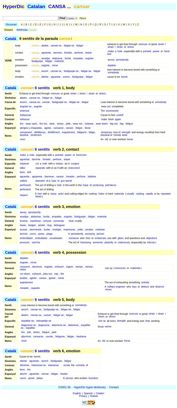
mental (117, 135)
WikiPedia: (26, 30)
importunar (69, 229)
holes (101, 193)
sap (56, 273)
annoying (90, 234)
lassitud (24, 135)
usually (130, 193)
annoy (111, 59)
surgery (75, 163)
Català (10, 38)
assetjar (45, 58)
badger (32, 225)
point (61, 193)
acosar (23, 229)
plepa (40, 378)
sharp (53, 193)
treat (71, 221)
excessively (112, 110)
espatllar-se (27, 321)
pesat (31, 378)
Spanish (88, 393)
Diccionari (11, 24)
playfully (108, 242)
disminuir (37, 266)
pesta (41, 234)
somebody (113, 72)
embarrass (100, 238)
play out (47, 273)
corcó (33, 234)
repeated (166, 193)
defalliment (54, 132)
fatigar (79, 45)
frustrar (24, 221)
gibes (121, 238)
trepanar (24, 163)
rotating (140, 193)
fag (121, 123)
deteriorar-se (59, 325)
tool (40, 193)
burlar (68, 58)
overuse (142, 44)
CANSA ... (59, 6)
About (82, 18)
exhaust (36, 273)
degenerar (43, 325)
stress (130, 47)
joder (80, 229)
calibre (23, 180)
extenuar (24, 110)
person (100, 234)
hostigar (56, 229)
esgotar (89, 58)
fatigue (129, 123)
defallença (39, 132)
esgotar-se (25, 106)
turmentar (58, 221)
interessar (53, 365)
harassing (85, 242)
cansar (46, 102)
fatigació (81, 132)
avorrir (44, 71)
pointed (147, 51)
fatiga (92, 132)
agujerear (37, 176)
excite (66, 365)
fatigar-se (69, 45)
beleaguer (59, 225)
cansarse (58, 128)
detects (145, 286)
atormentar (35, 229)
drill (29, 172)
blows (38, 196)
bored (124, 76)
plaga (49, 234)
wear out (105, 106)
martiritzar (35, 221)
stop (147, 321)
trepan (59, 163)
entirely (145, 282)
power (156, 51)
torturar (47, 221)
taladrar (92, 176)
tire (21, 123)
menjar (79, 266)
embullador (41, 238)
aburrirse (26, 336)
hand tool (81, 155)
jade (68, 123)
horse (130, 139)
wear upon (31, 123)
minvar (88, 266)
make (111, 51)
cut (37, 163)
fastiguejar (37, 61)
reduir (23, 269)
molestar (59, 61)
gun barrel (66, 180)
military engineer (116, 286)
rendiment (36, 135)
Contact (114, 387)
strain (161, 44)
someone (74, 238)
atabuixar (57, 58)
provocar (24, 242)
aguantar (46, 52)
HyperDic (13, 6)
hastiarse (81, 336)
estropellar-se (43, 321)
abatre (44, 45)
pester (41, 225)
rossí (22, 139)
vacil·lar (36, 242)
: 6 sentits (35, 88)
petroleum (110, 185)
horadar (70, 176)
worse (108, 326)
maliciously (124, 242)
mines (108, 289)
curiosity (80, 365)
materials (119, 193)
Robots (94, 396)
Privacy (83, 396)
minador (24, 288)
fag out (114, 123)
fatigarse (60, 336)
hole (120, 51)
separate (40, 168)
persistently (122, 59)
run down (25, 273)
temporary (106, 132)
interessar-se (38, 365)
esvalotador (56, 238)
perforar (78, 52)
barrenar (49, 176)
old (106, 139)
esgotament (68, 132)
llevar (88, 128)
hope (85, 185)
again (118, 119)
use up (108, 268)
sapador (35, 288)
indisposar (25, 115)
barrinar (57, 52)
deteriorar (73, 325)
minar (55, 65)
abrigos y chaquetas (31, 128)
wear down (102, 123)
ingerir (69, 266)
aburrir (23, 374)
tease (23, 225)
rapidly (149, 193)
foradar (68, 52)
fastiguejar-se (71, 71)
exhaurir (59, 266)
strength (126, 132)
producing (98, 185)
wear (52, 123)
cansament (26, 132)
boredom (93, 378)
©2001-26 (64, 387)
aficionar (24, 365)
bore (22, 172)
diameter (40, 180)
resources (120, 268)
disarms (159, 286)
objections (151, 238)
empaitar (78, 58)
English (77, 393)
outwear (89, 123)
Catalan (36, 6)
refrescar (25, 119)
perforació (25, 185)
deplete (112, 65)
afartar (44, 76)
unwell (119, 115)
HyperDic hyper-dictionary (90, 387)
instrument (74, 168)
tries (88, 238)
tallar (22, 168)
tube (53, 180)
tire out (43, 123)
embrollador (26, 238)
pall (29, 332)
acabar (23, 278)
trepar (88, 52)
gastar (52, 278)
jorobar (89, 229)
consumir (25, 266)
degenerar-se (28, 325)
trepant (24, 195)
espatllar (30, 328)
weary (60, 123)
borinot (23, 234)
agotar (47, 128)
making (93, 193)
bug (49, 225)
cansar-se (56, 45)
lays (134, 286)
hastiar (64, 374)
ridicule (151, 242)
